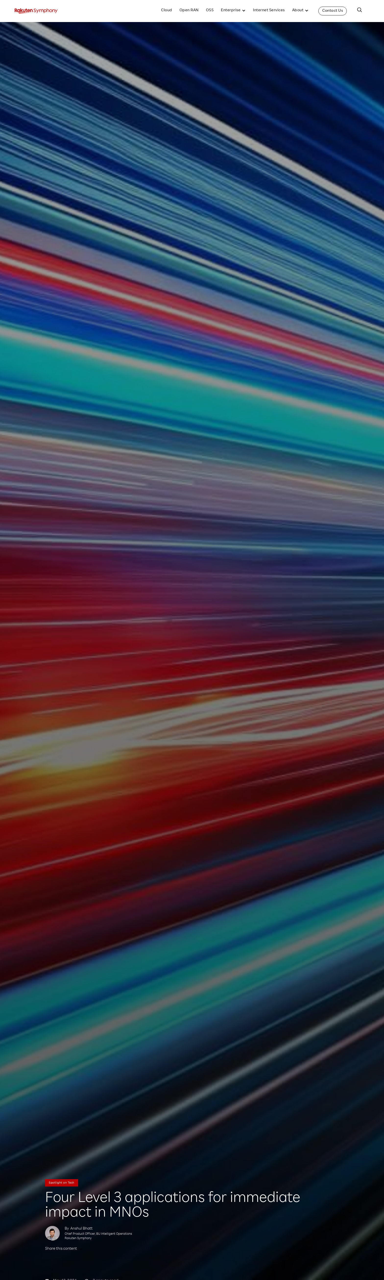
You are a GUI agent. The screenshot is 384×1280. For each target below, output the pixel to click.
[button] (233, 11)
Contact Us (332, 11)
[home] (36, 11)
